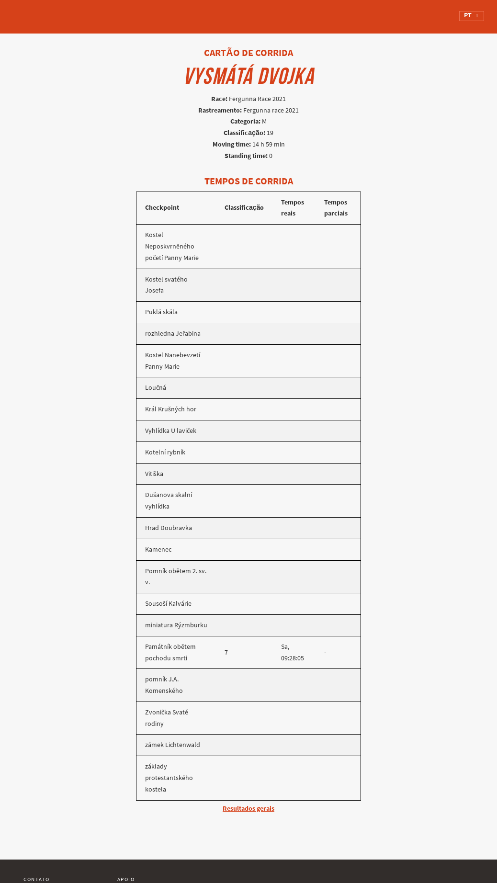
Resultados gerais (248, 808)
